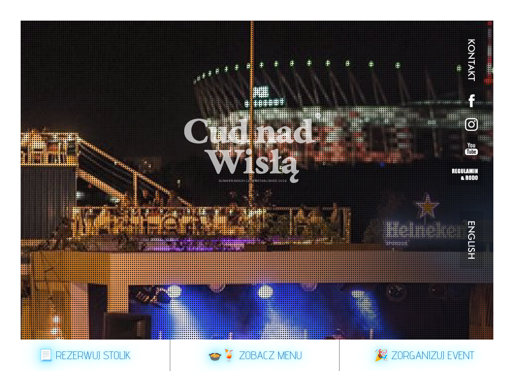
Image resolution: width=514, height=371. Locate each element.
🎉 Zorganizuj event (424, 355)
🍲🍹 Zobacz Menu (255, 355)
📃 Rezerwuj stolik (85, 355)
